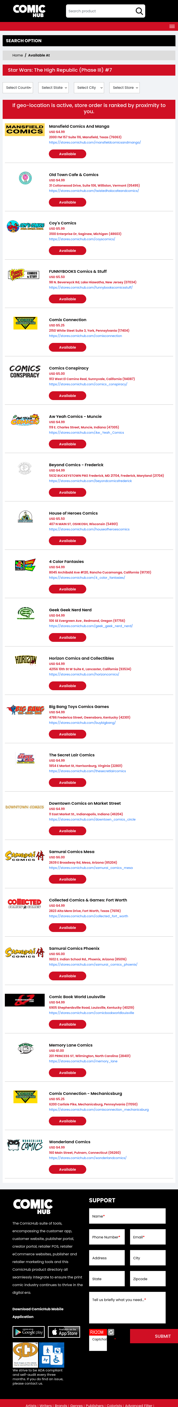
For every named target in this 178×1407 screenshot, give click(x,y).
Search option (23, 40)
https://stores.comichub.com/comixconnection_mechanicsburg (99, 1109)
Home (18, 55)
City (136, 1258)
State (97, 1279)
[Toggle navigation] (172, 26)
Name (98, 1216)
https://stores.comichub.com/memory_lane (83, 1061)
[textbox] (105, 11)
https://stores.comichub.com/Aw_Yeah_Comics (86, 432)
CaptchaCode (104, 1339)
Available (67, 154)
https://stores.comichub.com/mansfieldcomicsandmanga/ (95, 142)
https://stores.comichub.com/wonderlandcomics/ (88, 1158)
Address (99, 1258)
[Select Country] (18, 87)
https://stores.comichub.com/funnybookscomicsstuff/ (91, 287)
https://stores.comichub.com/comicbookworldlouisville (91, 1013)
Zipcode (140, 1279)
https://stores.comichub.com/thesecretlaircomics (87, 771)
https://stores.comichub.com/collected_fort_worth (88, 916)
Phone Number (106, 1237)
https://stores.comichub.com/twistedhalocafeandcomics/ (94, 191)
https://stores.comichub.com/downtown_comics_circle (92, 819)
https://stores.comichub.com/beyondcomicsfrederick (90, 481)
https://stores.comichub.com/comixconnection (85, 336)
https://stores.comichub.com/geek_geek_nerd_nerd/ (91, 626)
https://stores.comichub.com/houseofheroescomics (89, 529)
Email (139, 1237)
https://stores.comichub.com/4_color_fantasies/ (87, 577)
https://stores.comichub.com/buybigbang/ (82, 723)
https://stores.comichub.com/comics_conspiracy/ (88, 384)
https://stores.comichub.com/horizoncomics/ (84, 674)
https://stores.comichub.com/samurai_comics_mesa (91, 868)
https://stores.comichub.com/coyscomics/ (82, 239)
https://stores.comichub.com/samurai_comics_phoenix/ (93, 964)
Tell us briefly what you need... (119, 1299)
